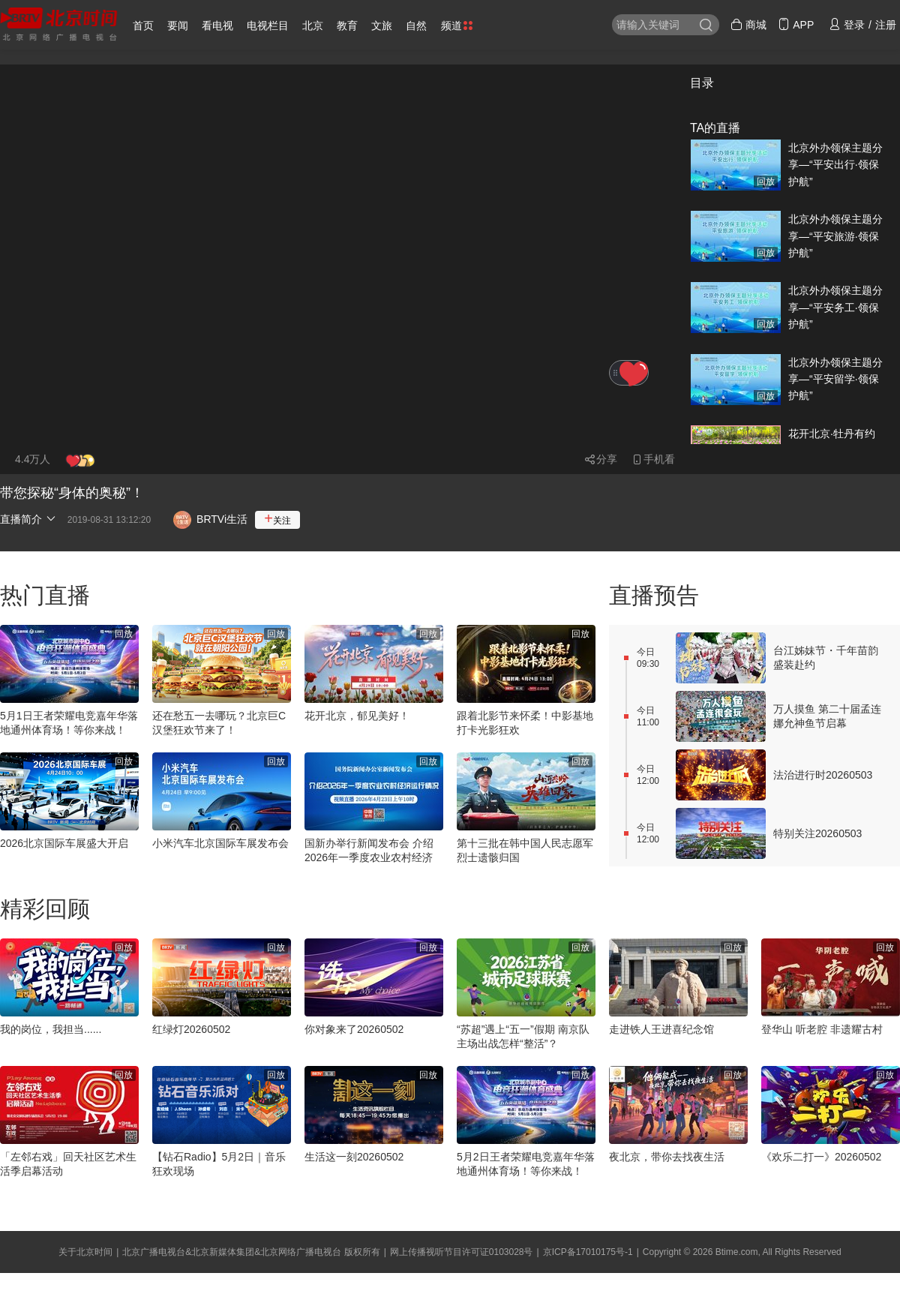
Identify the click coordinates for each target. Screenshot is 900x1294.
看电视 (217, 26)
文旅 (381, 26)
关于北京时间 (85, 1252)
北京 (312, 26)
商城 (748, 25)
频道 (456, 26)
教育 (347, 26)
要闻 (177, 26)
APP (796, 25)
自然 (416, 26)
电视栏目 (268, 26)
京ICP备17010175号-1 (588, 1252)
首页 (143, 26)
